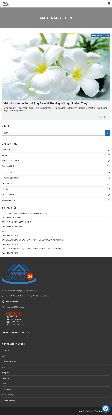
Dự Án (4, 155)
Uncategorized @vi (9, 200)
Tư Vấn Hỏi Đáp (8, 194)
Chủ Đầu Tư (6, 149)
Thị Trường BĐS (8, 183)
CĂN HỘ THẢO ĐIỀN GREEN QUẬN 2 (16, 222)
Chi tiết (103, 117)
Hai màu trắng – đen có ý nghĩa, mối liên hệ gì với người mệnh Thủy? (46, 103)
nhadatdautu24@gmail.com (15, 307)
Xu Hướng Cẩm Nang (12, 178)
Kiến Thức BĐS (8, 166)
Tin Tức (5, 189)
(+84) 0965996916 (12, 301)
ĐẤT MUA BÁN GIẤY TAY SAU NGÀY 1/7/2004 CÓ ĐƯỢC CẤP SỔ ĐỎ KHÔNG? (33, 240)
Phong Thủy (8, 172)
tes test (5, 231)
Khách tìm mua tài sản (10, 160)
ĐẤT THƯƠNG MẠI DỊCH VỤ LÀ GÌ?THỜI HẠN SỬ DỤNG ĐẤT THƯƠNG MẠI (32, 249)
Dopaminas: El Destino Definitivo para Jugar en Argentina (24, 213)
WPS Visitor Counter (18, 325)
